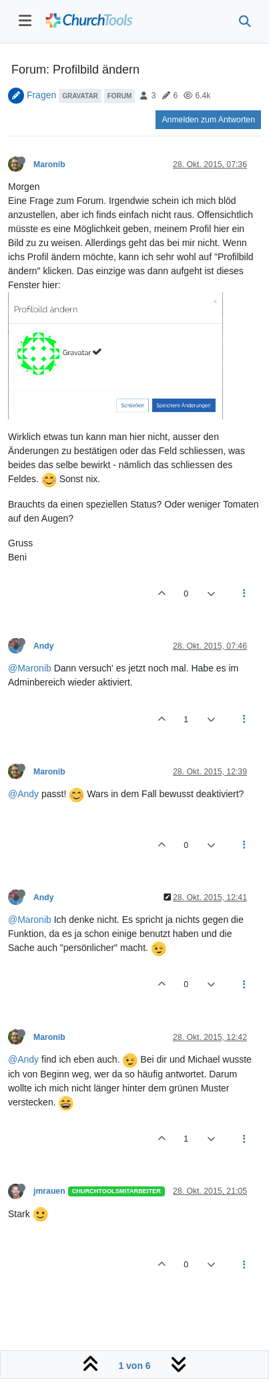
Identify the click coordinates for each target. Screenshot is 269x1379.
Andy (43, 646)
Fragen (41, 95)
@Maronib (29, 668)
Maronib (49, 164)
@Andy (23, 793)
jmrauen (49, 1191)
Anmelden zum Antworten (208, 119)
